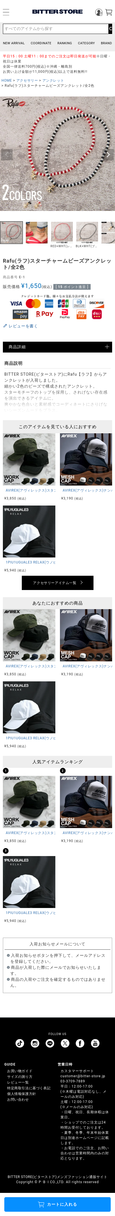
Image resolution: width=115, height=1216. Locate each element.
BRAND (106, 43)
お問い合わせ (18, 1100)
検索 (110, 29)
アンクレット (53, 80)
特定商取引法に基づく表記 (28, 1088)
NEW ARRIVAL (14, 43)
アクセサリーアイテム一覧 (54, 583)
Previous (7, 154)
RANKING (64, 43)
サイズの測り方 (19, 1077)
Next (108, 154)
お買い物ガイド (19, 1071)
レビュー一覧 (18, 1082)
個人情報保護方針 (21, 1094)
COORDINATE (41, 43)
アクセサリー (27, 80)
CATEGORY (86, 43)
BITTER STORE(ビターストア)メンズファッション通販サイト (57, 1177)
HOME (6, 80)
